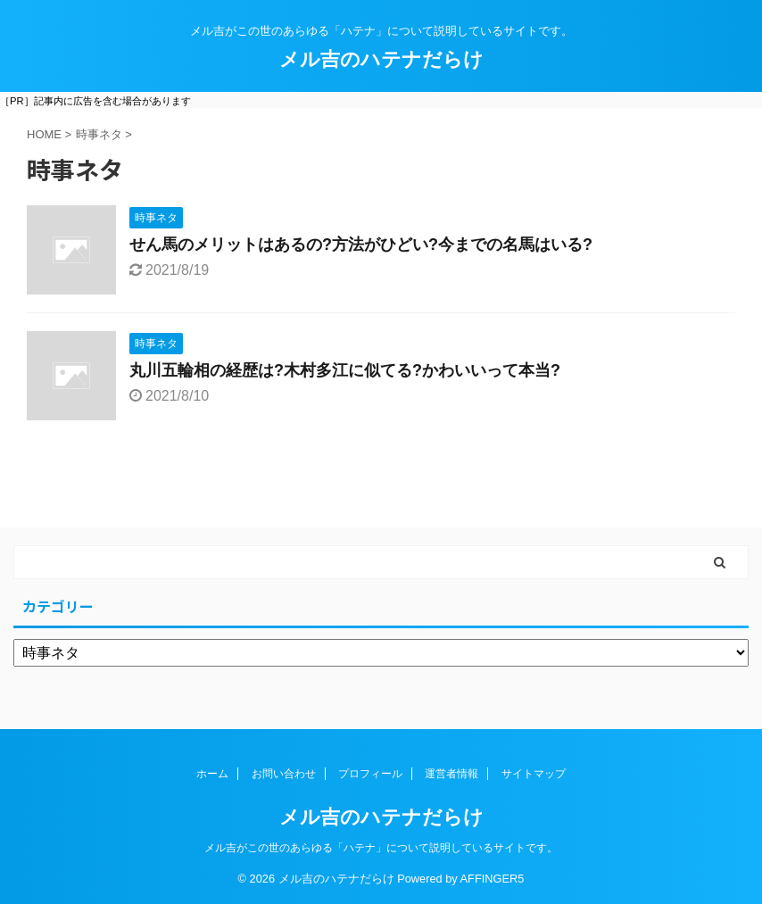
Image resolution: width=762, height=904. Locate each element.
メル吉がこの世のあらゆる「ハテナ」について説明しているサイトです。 (381, 848)
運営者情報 (451, 773)
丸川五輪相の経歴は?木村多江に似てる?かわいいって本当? (344, 370)
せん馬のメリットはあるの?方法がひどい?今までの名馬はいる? (360, 244)
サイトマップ (533, 773)
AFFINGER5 (492, 878)
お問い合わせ (284, 773)
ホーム (212, 773)
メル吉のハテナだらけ (381, 59)
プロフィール (370, 773)
